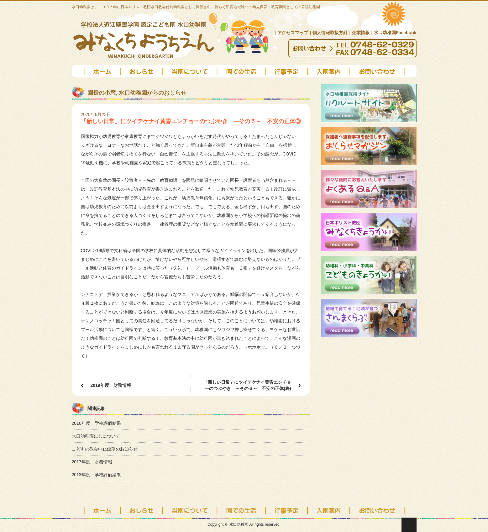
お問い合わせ (384, 74)
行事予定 (287, 510)
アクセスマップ (292, 32)
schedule (287, 74)
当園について (190, 74)
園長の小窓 (101, 93)
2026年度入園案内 (329, 74)
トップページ (96, 510)
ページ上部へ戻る (409, 525)
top (96, 74)
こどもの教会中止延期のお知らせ (105, 448)
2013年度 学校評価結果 (96, 474)
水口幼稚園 (238, 524)
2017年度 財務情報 (92, 461)
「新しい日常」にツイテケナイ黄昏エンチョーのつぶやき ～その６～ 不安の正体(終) (247, 385)
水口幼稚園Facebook (395, 32)
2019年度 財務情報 (111, 385)
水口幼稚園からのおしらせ (152, 93)
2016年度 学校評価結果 (96, 423)
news (141, 74)
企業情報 (361, 32)
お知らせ (141, 510)
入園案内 (329, 510)
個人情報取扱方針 (330, 32)
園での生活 (242, 74)
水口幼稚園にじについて (96, 436)
